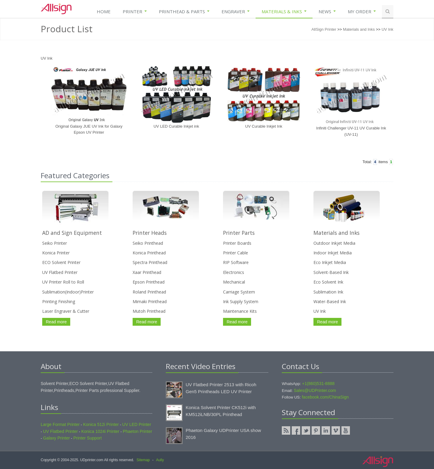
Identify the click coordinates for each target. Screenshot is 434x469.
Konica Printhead (149, 253)
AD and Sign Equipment (72, 232)
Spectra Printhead (150, 262)
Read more (56, 321)
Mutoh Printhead (149, 311)
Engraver (236, 11)
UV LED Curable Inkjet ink (176, 126)
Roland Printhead (149, 292)
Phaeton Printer (137, 431)
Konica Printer (56, 253)
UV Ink (387, 29)
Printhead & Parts (184, 11)
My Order (362, 11)
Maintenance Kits (240, 311)
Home (104, 11)
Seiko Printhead (148, 243)
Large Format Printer (60, 424)
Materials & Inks (284, 11)
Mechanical (234, 282)
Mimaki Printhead (150, 301)
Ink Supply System (240, 301)
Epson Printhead (149, 282)
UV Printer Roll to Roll (63, 282)
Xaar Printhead (147, 272)
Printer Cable (235, 253)
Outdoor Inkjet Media (334, 243)
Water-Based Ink (329, 301)
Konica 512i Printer (101, 424)
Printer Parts (239, 232)
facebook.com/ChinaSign (325, 397)
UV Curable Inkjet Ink (263, 126)
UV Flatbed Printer (59, 272)
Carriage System (239, 292)
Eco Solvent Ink (328, 282)
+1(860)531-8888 (318, 383)
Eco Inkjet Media (329, 262)
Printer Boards (237, 243)
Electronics (233, 272)
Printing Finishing (58, 301)
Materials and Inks (359, 29)
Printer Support (87, 438)
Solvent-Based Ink (331, 272)
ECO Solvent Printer (61, 262)
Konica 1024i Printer (100, 431)
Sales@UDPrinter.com (315, 390)
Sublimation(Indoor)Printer (68, 292)
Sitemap (143, 460)
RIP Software (236, 262)
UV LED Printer (136, 424)
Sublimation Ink (328, 292)
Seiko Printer (54, 243)
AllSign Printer (323, 29)
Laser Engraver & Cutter (65, 311)
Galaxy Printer (56, 438)
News (327, 11)
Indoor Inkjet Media (332, 253)
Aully (160, 460)
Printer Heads (150, 232)
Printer (135, 11)
